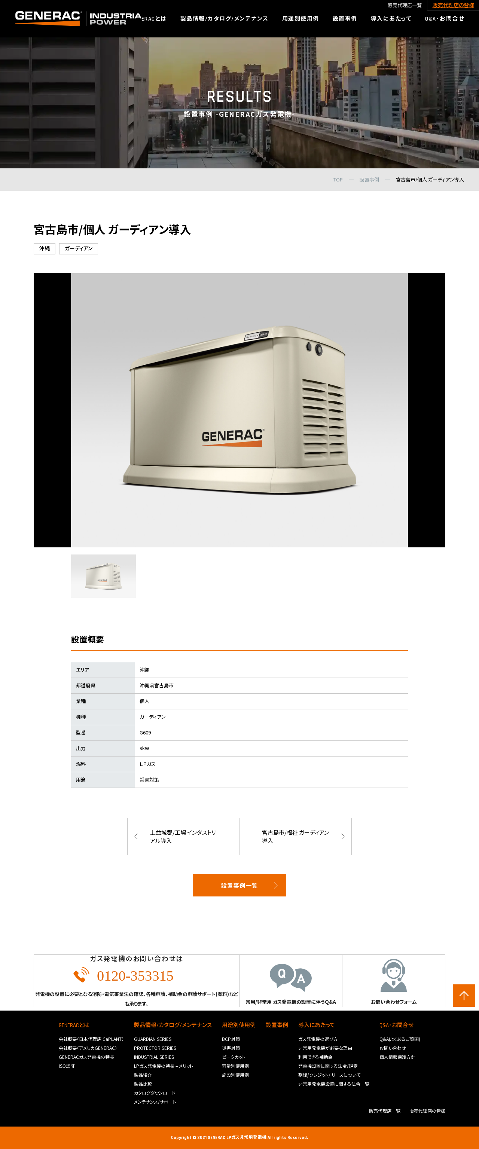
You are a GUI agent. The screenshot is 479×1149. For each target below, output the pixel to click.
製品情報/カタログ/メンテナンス (173, 1025)
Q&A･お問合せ (396, 1025)
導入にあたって (316, 1025)
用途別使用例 (239, 1025)
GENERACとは (74, 1025)
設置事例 (277, 1025)
